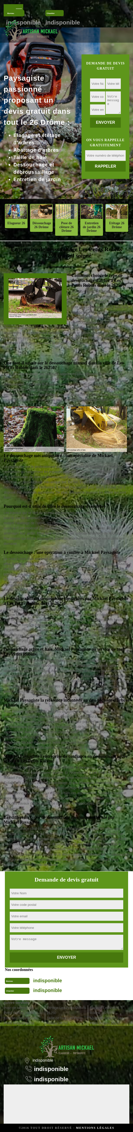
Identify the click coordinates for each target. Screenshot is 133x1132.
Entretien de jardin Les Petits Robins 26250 (21, 1020)
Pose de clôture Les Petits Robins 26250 (19, 1010)
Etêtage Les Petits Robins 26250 (66, 1010)
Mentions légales (95, 1128)
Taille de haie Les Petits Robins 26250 (64, 1020)
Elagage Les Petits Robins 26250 (104, 1010)
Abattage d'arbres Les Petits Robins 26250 (106, 1020)
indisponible (47, 980)
